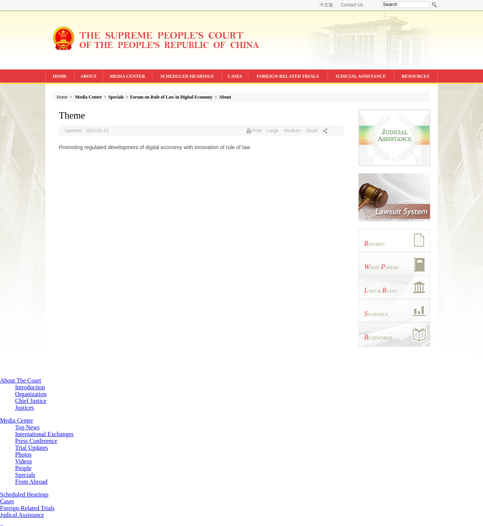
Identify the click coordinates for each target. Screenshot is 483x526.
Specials (116, 97)
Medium (292, 130)
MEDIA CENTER (127, 76)
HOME (60, 76)
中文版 (326, 5)
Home (62, 97)
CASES (235, 76)
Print (256, 130)
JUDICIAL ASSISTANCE (360, 76)
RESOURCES (415, 76)
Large (273, 130)
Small (311, 130)
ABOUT (88, 76)
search (434, 5)
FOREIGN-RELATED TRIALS (288, 76)
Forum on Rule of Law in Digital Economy (171, 97)
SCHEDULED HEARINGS (187, 76)
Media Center (88, 97)
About (225, 97)
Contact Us (352, 5)
